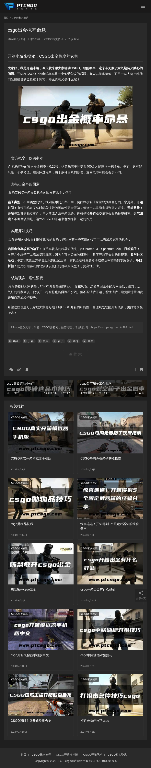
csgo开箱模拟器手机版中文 (30, 655)
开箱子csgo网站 (67, 760)
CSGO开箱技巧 (41, 754)
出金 (16, 341)
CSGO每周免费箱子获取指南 (100, 458)
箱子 (60, 341)
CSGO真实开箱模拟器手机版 (31, 458)
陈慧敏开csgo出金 (23, 589)
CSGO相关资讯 (53, 39)
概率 (45, 341)
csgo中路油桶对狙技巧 (96, 655)
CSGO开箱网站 (92, 754)
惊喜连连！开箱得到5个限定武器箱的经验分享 (109, 526)
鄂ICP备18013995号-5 (103, 760)
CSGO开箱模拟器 (67, 754)
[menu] (143, 6)
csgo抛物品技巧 (22, 524)
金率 (90, 341)
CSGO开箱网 (50, 327)
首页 (6, 17)
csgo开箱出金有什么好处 (97, 589)
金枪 (75, 341)
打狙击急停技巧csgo (94, 720)
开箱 (31, 341)
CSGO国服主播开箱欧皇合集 (31, 720)
